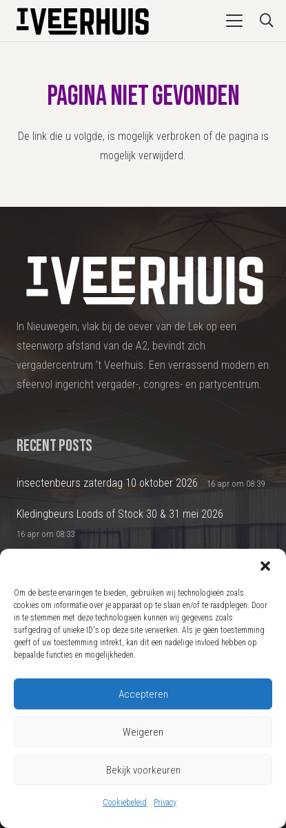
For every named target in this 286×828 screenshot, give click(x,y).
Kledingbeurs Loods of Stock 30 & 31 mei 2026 (120, 514)
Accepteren (143, 694)
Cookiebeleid (125, 802)
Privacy (165, 802)
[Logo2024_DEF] (81, 20)
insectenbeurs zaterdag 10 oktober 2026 (107, 482)
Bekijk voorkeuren (143, 770)
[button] (265, 566)
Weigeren (143, 732)
